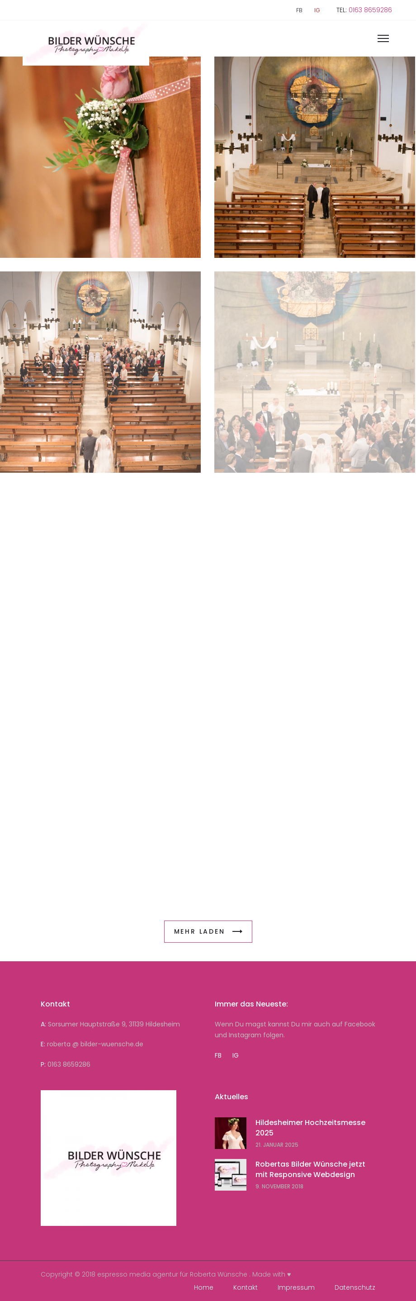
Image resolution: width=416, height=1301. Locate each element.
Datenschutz (355, 1287)
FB (299, 10)
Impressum (296, 1287)
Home (203, 1287)
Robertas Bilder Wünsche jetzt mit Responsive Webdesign (310, 1169)
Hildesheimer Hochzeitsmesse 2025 (310, 1127)
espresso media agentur (137, 1274)
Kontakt (245, 1287)
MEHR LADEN (208, 931)
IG (317, 10)
